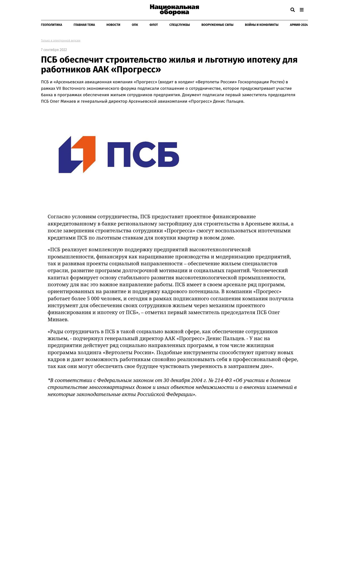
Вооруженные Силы (217, 25)
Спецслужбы (179, 25)
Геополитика (51, 25)
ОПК (135, 25)
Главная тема (84, 25)
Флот (154, 25)
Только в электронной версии (60, 40)
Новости (113, 25)
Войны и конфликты (262, 25)
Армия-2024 (299, 25)
